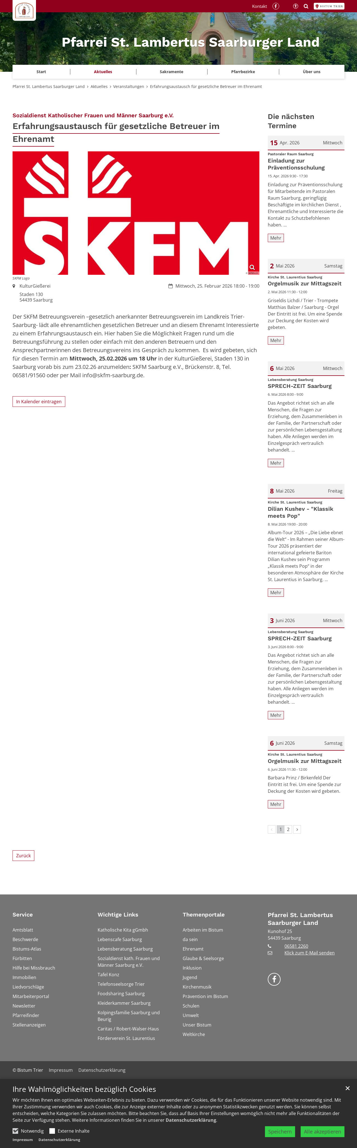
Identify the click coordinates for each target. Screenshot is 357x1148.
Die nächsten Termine (291, 121)
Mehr (275, 238)
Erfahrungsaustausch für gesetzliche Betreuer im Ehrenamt (206, 86)
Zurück (23, 856)
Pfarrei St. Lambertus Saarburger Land (49, 86)
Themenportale (204, 914)
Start (41, 71)
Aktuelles (99, 86)
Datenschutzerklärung (191, 1120)
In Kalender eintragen (39, 401)
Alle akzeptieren (322, 1131)
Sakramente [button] (171, 71)
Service (23, 914)
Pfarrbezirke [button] (243, 71)
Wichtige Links (118, 914)
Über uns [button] (311, 71)
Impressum (23, 1139)
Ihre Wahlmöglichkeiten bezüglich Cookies (84, 1089)
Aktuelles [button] (103, 71)
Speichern (280, 1131)
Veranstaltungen (128, 86)
